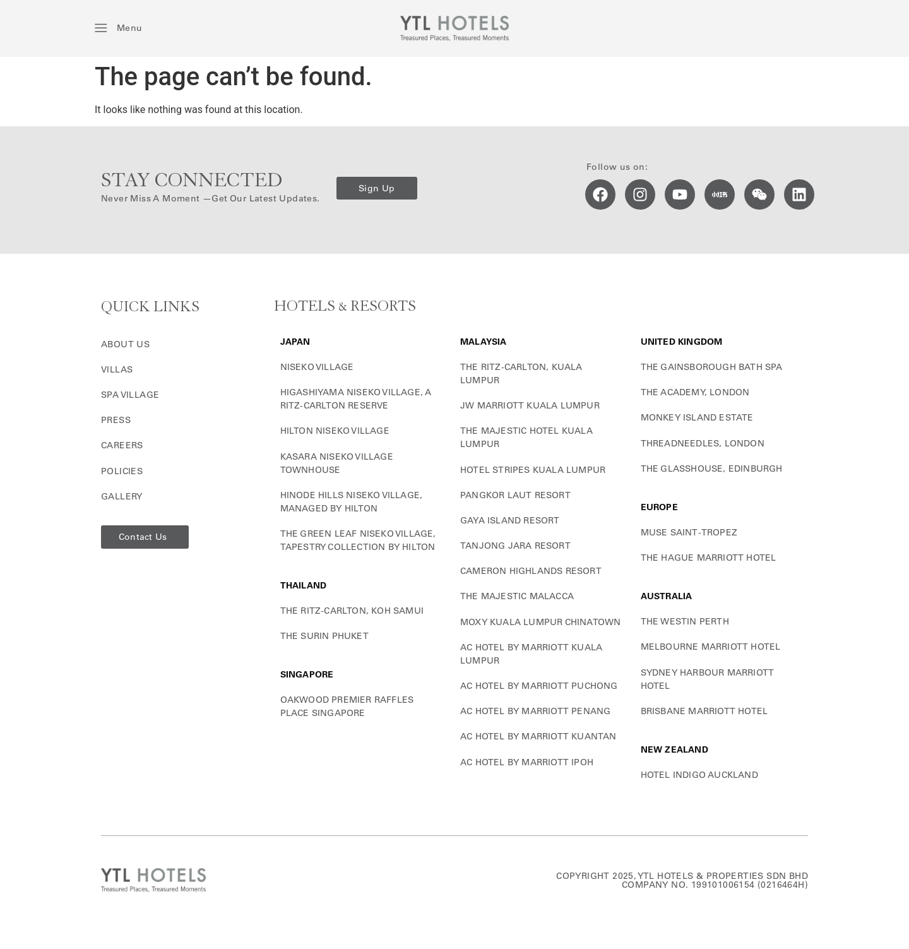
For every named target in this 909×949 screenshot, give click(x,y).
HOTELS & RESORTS (345, 306)
